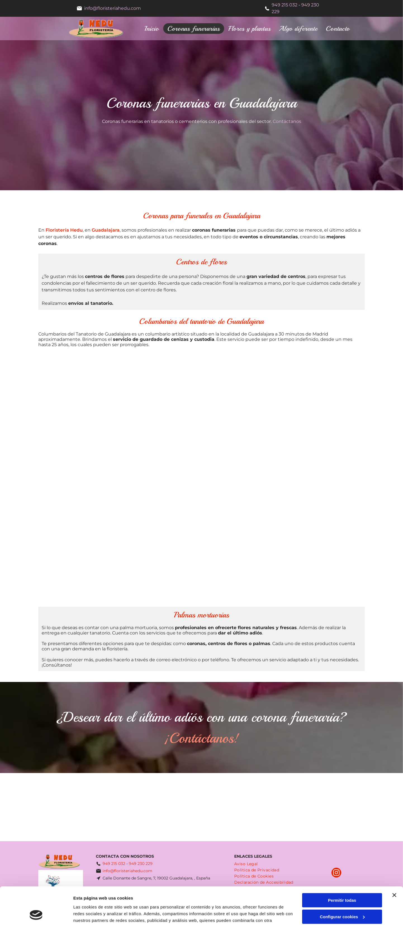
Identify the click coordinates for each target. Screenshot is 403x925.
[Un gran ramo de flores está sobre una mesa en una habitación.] (242, 558)
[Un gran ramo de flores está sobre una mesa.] (323, 477)
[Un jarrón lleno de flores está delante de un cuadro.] (80, 477)
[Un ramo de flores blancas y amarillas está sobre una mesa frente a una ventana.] (161, 477)
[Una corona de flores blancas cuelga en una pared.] (242, 477)
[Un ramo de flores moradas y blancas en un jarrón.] (80, 397)
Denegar (342, 898)
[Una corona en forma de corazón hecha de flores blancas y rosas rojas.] (323, 397)
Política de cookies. (114, 898)
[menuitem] (151, 28)
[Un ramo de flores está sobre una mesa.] (80, 558)
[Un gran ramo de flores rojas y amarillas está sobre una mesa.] (161, 558)
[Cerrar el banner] (394, 860)
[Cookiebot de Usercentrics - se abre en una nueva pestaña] (36, 914)
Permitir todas (342, 865)
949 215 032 (284, 5)
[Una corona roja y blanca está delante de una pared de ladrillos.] (161, 397)
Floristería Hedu (64, 230)
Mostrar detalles (89, 914)
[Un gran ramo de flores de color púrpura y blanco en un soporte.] (242, 397)
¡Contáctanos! (201, 738)
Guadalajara (106, 230)
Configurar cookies (342, 881)
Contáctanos (287, 121)
